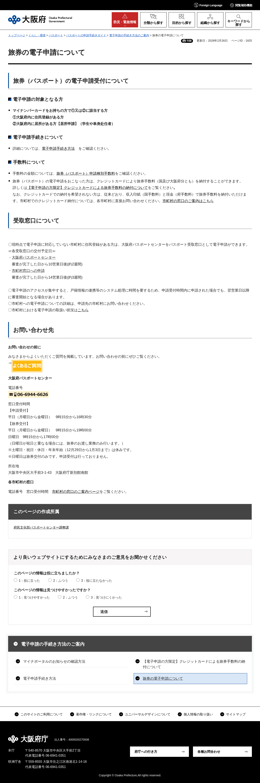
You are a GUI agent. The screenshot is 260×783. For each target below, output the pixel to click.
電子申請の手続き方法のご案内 (129, 35)
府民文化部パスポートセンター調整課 (41, 527)
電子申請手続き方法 (58, 148)
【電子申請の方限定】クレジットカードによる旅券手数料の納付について (87, 188)
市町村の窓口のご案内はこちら (188, 201)
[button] (208, 5)
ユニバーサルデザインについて (147, 714)
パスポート (56, 35)
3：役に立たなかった (96, 580)
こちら (83, 310)
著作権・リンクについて (94, 714)
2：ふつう (60, 580)
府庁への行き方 (145, 751)
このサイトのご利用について (42, 714)
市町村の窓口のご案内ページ (76, 492)
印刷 (189, 40)
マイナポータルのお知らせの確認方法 (54, 661)
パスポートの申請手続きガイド (86, 35)
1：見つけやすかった (34, 597)
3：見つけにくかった (106, 597)
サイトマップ (236, 714)
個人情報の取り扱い (198, 714)
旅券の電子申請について (163, 678)
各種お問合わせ (208, 751)
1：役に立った (29, 580)
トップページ (16, 35)
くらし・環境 (37, 35)
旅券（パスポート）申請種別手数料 (85, 173)
